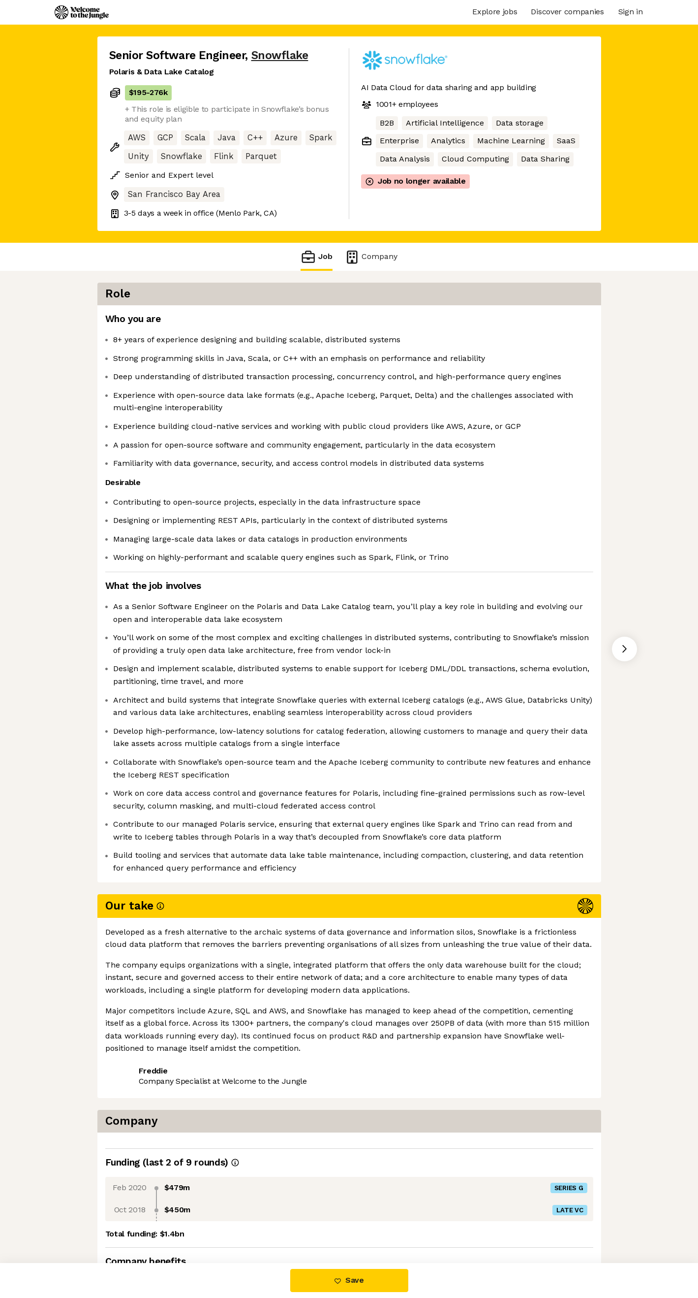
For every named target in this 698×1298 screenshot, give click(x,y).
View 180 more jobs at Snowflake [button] (240, 1222)
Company (370, 257)
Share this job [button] (136, 1222)
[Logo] (82, 12)
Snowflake (279, 55)
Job (316, 257)
